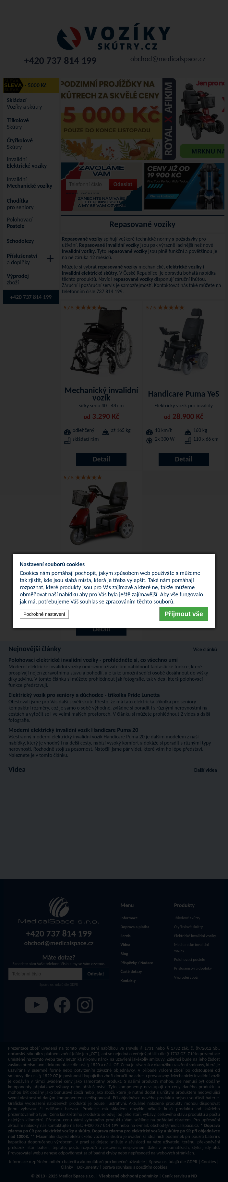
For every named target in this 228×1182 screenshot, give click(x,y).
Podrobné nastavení (44, 614)
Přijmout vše (183, 613)
